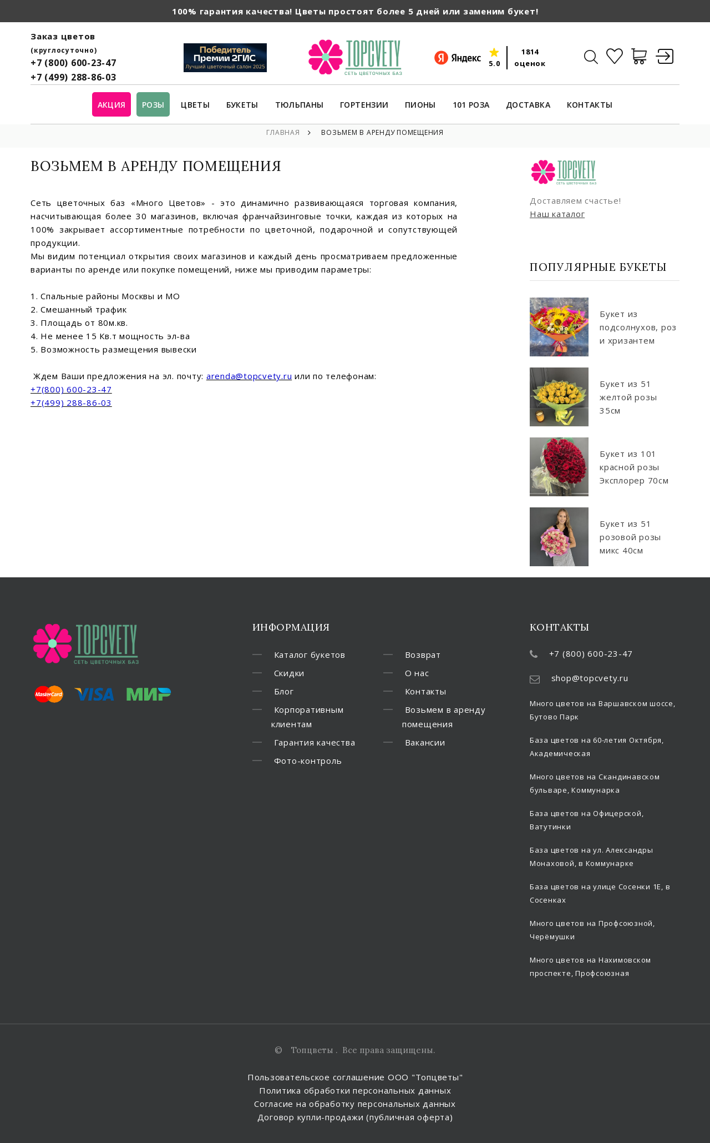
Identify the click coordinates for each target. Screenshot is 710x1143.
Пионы (420, 105)
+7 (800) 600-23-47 (73, 63)
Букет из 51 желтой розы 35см (628, 397)
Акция (112, 105)
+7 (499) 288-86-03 (73, 77)
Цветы (195, 105)
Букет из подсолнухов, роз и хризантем (638, 327)
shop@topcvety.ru (589, 677)
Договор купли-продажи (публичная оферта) (355, 1116)
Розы (153, 105)
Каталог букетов (310, 654)
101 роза (471, 105)
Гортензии (364, 105)
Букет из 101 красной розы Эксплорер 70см (634, 467)
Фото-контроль (308, 760)
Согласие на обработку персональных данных (355, 1103)
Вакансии (425, 742)
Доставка (528, 105)
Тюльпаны (299, 105)
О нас (417, 672)
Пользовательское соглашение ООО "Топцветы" (355, 1076)
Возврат (423, 654)
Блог (284, 691)
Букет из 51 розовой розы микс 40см (630, 537)
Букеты (242, 105)
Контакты (590, 105)
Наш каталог (557, 213)
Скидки (289, 672)
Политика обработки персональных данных (355, 1090)
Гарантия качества (315, 742)
